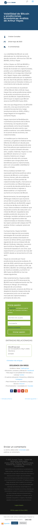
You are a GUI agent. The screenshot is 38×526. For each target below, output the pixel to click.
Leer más (28, 519)
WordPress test (14, 347)
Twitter (22, 375)
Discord (21, 384)
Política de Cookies (14, 465)
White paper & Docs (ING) (19, 510)
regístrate (12, 308)
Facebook (30, 370)
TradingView (25, 368)
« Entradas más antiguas (14, 360)
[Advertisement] (19, 422)
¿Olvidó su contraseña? (14, 327)
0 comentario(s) (13, 47)
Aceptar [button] (14, 523)
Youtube (30, 386)
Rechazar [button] (23, 523)
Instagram (19, 379)
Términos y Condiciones (23, 465)
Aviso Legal (9, 463)
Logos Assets (19, 505)
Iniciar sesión (19, 332)
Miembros (11, 351)
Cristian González (14, 36)
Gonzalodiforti (15, 349)
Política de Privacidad (24, 463)
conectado (22, 450)
